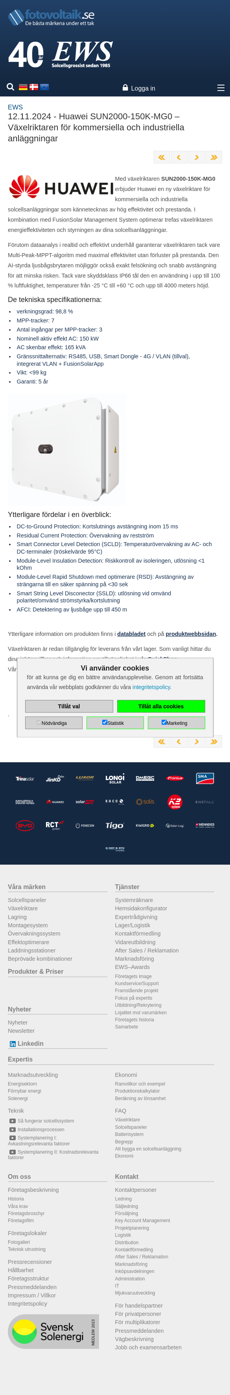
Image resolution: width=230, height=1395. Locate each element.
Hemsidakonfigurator (141, 908)
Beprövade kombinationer (40, 959)
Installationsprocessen (36, 1129)
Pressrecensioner (30, 1262)
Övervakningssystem (34, 933)
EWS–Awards (132, 967)
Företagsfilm (21, 1220)
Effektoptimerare (28, 942)
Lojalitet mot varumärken (141, 1012)
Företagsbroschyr (26, 1213)
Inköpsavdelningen (135, 1271)
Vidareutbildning (135, 942)
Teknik (16, 1111)
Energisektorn (22, 1084)
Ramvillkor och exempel (140, 1084)
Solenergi (18, 1098)
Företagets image (133, 976)
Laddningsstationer (32, 950)
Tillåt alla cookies (161, 706)
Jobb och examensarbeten (148, 1347)
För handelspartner (139, 1305)
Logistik (123, 1235)
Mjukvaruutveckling (135, 1293)
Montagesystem (28, 925)
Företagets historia (134, 1020)
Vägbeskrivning (134, 1339)
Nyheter (19, 1009)
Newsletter (21, 1031)
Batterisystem (129, 1134)
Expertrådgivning (136, 917)
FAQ (121, 1111)
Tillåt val (69, 706)
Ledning (123, 1199)
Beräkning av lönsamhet (140, 1098)
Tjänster (127, 887)
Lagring (17, 917)
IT (117, 1286)
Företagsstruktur (28, 1278)
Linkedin (26, 1043)
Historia (16, 1199)
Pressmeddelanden (32, 1287)
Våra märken (27, 887)
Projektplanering (132, 1228)
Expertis (20, 1059)
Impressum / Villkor (32, 1295)
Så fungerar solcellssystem (41, 1121)
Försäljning (126, 1213)
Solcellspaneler (27, 900)
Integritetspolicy (27, 1304)
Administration (130, 1279)
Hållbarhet (21, 1270)
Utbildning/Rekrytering (138, 1005)
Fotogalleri (19, 1242)
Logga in (143, 88)
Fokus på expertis (134, 998)
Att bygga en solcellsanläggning (148, 1149)
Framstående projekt (136, 990)
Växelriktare (23, 908)
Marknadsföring (134, 959)
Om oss (19, 1176)
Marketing (177, 723)
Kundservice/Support (137, 983)
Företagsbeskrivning (33, 1190)
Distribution (127, 1242)
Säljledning (126, 1206)
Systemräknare (134, 900)
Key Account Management (142, 1220)
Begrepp (124, 1142)
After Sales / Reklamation (147, 950)
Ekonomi (126, 1075)
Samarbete (126, 1027)
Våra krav (18, 1206)
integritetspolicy (151, 687)
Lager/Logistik (133, 925)
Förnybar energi (24, 1091)
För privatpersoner (138, 1314)
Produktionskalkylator (137, 1091)
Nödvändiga (54, 723)
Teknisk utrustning (27, 1249)
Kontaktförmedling (138, 933)
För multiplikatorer (137, 1322)
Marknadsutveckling (33, 1075)
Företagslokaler (27, 1233)
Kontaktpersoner (136, 1190)
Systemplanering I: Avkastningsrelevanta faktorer (39, 1140)
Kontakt (127, 1176)
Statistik (115, 723)
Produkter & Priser (35, 971)
